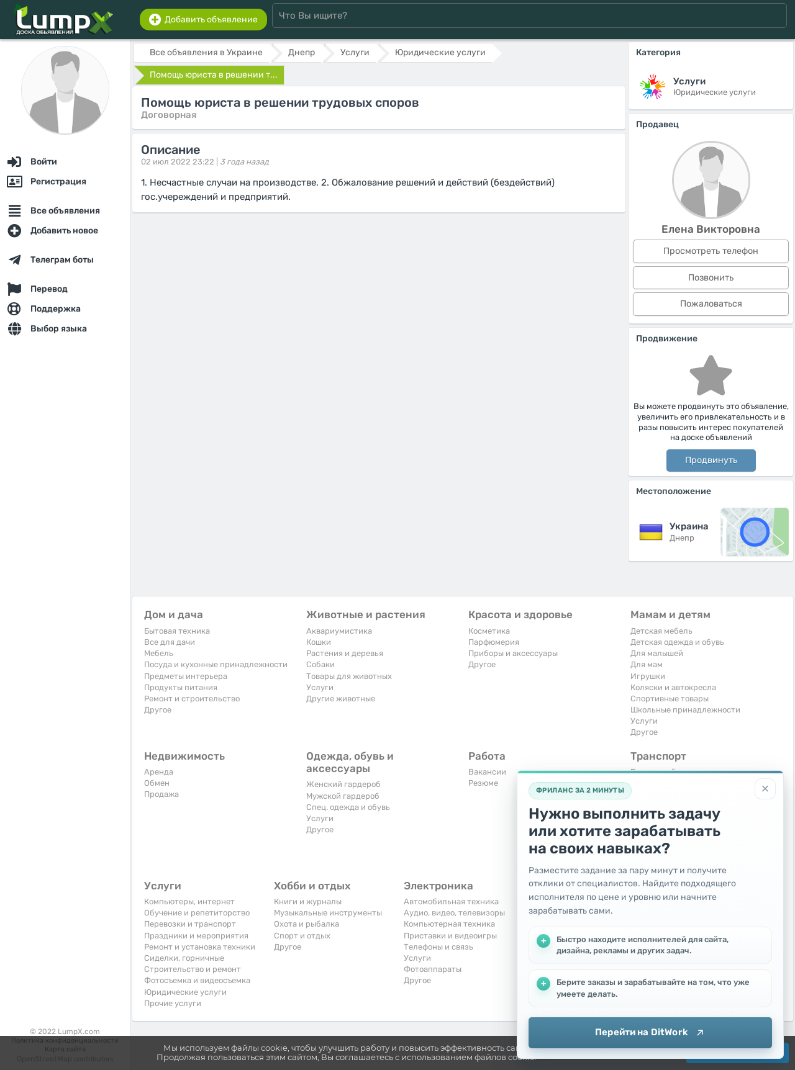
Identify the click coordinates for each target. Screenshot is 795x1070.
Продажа (161, 794)
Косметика (489, 631)
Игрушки (647, 676)
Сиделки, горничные (184, 958)
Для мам (646, 664)
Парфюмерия (493, 642)
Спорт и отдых (302, 935)
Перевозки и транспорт (190, 923)
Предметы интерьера (185, 676)
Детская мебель (661, 631)
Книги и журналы (308, 901)
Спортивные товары (669, 698)
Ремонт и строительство (192, 698)
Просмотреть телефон (710, 251)
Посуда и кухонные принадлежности (216, 664)
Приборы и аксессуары (513, 653)
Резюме (483, 783)
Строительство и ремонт (192, 969)
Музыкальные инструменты (328, 912)
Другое (157, 709)
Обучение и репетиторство (197, 912)
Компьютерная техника (449, 923)
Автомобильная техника (451, 901)
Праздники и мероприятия (196, 935)
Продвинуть (711, 460)
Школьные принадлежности (685, 709)
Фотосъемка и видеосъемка (197, 980)
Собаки (320, 664)
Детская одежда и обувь (677, 642)
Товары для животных (349, 676)
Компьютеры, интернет (189, 901)
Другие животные (340, 698)
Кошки (318, 642)
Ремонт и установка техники (199, 946)
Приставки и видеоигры (450, 935)
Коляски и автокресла (673, 687)
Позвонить (711, 277)
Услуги (320, 687)
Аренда (158, 771)
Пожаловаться (711, 304)
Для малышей (656, 653)
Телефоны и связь (438, 946)
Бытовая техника (177, 631)
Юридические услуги (185, 992)
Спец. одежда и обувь (348, 807)
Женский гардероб (343, 784)
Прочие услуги (172, 1003)
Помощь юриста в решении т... (214, 75)
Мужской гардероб (342, 796)
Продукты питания (180, 687)
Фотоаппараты (432, 969)
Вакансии (487, 771)
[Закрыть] (765, 788)
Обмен (157, 783)
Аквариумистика (339, 631)
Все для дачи (169, 642)
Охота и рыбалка (306, 923)
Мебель (158, 653)
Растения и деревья (344, 653)
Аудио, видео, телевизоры (454, 912)
